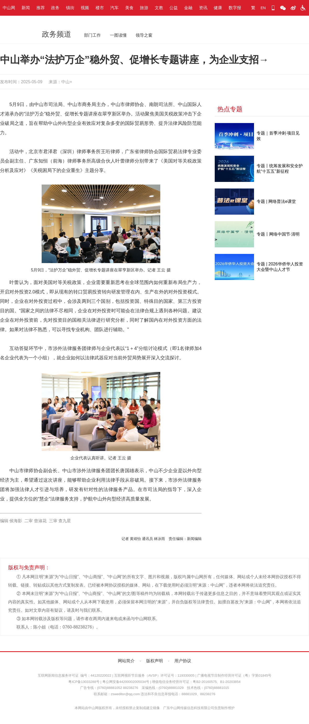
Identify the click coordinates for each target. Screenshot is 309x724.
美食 (129, 7)
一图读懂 (118, 35)
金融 (188, 7)
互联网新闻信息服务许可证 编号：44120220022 (75, 675)
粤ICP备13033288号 (84, 682)
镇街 (70, 7)
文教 (159, 7)
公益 (173, 7)
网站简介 (126, 661)
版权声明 (154, 661)
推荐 (40, 7)
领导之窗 (144, 35)
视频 (85, 7)
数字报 (235, 7)
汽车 (114, 7)
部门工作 (92, 35)
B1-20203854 (230, 682)
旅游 (144, 7)
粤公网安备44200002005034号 (125, 682)
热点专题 (229, 109)
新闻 (25, 7)
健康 (218, 7)
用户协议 (182, 661)
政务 (55, 7)
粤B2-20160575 (205, 682)
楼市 (100, 7)
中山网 (9, 7)
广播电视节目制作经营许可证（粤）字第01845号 (234, 675)
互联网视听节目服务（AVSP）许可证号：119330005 (154, 675)
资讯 (203, 7)
